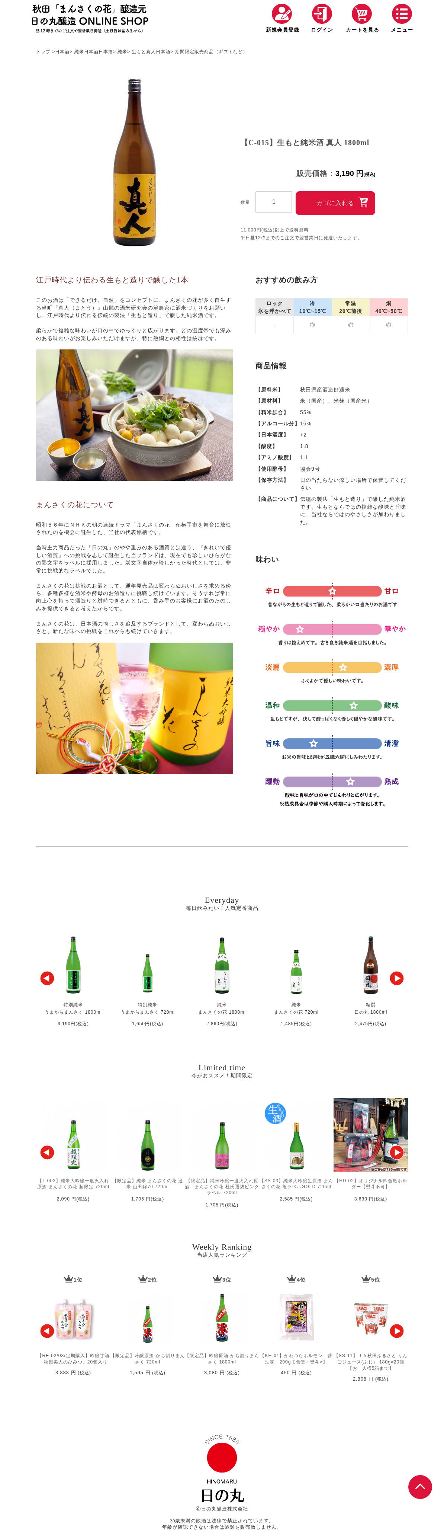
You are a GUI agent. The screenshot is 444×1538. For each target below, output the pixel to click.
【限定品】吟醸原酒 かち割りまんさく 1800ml (222, 1359)
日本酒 (62, 51)
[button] (47, 978)
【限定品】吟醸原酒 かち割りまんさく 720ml (147, 1359)
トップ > (45, 51)
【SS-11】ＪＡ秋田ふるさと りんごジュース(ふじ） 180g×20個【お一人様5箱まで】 (371, 1362)
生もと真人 (144, 51)
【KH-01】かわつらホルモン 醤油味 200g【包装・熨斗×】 (296, 1359)
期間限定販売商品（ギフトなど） (211, 51)
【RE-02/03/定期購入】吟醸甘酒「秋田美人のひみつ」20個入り (73, 1359)
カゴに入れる (335, 203)
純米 (79, 51)
